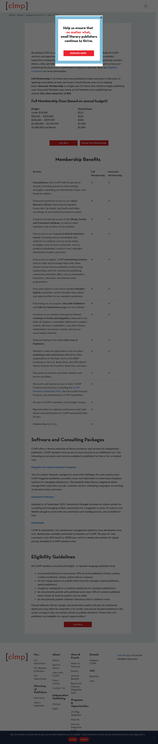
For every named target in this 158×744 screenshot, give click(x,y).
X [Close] (101, 17)
